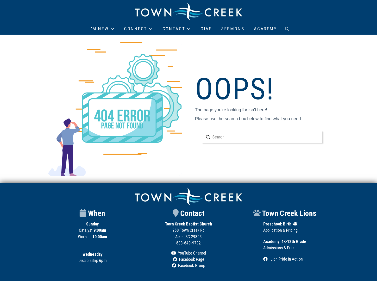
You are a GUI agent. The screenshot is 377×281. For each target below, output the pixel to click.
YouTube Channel (192, 253)
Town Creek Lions (289, 213)
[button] (287, 29)
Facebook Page (191, 259)
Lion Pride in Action (286, 259)
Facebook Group (191, 265)
